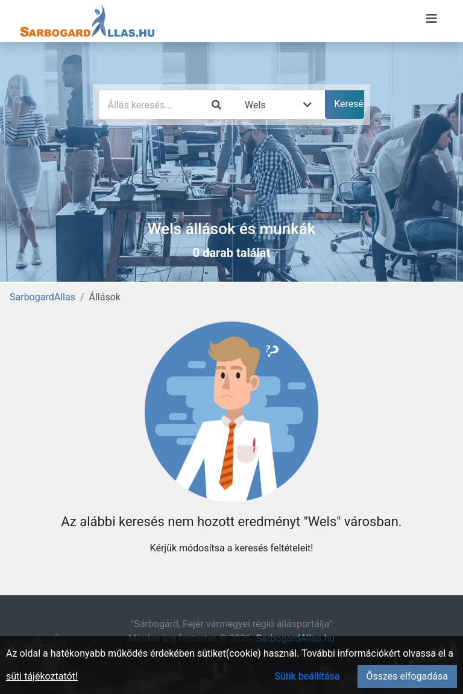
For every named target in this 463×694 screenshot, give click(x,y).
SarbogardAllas (42, 297)
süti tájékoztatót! (42, 676)
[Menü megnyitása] (431, 18)
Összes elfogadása (407, 676)
